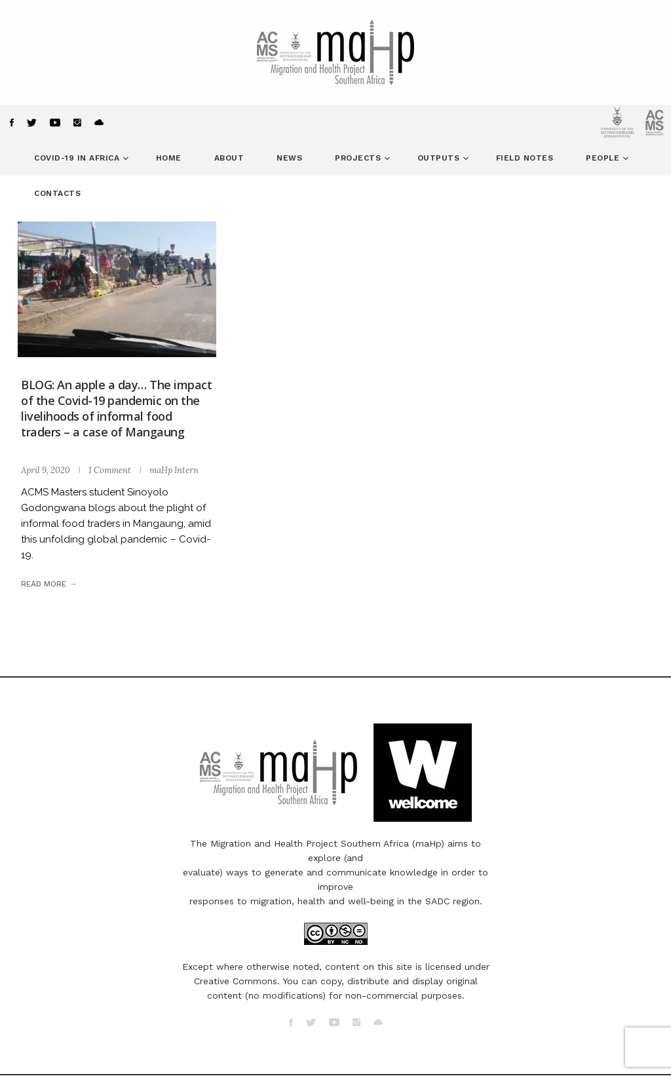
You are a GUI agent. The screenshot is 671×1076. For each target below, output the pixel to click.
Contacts (57, 193)
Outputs (440, 158)
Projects (359, 158)
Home (169, 158)
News (289, 158)
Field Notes (525, 158)
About (229, 158)
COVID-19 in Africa (78, 158)
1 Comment (109, 470)
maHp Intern (174, 470)
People (604, 158)
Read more (43, 583)
